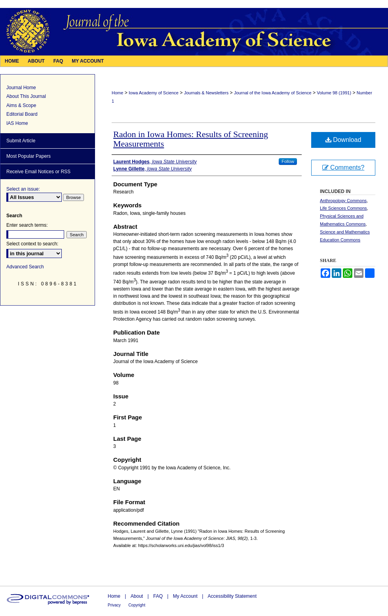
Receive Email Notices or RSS (38, 171)
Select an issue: (23, 189)
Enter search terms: (27, 225)
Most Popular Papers (28, 156)
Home (117, 92)
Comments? (343, 167)
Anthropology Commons (343, 200)
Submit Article (20, 140)
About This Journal (26, 96)
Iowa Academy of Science (154, 92)
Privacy (114, 605)
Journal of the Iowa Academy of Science (273, 92)
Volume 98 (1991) (334, 92)
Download (343, 139)
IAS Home (17, 123)
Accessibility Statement (232, 596)
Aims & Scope (21, 105)
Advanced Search (25, 267)
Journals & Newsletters (206, 92)
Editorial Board (22, 114)
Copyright (136, 605)
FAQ (158, 596)
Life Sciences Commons (343, 208)
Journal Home (21, 87)
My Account (185, 596)
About (137, 596)
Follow (287, 161)
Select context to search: (32, 244)
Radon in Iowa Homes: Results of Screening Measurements (190, 139)
